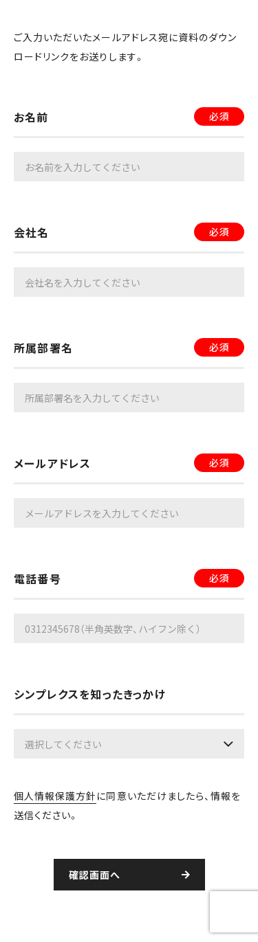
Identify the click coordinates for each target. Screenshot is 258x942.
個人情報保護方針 (55, 796)
